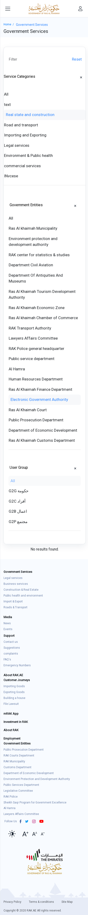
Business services (16, 583)
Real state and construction (30, 114)
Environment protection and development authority (33, 241)
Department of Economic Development (43, 430)
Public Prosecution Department (36, 420)
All (6, 94)
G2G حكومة (19, 491)
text (7, 104)
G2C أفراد (17, 501)
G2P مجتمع (18, 521)
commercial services (22, 165)
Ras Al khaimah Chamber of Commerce (43, 317)
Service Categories (19, 76)
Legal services (16, 145)
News (7, 623)
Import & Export (13, 601)
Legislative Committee (18, 790)
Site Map (67, 901)
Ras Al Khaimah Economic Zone (37, 307)
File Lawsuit (11, 704)
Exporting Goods (14, 692)
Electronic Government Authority (39, 399)
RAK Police (11, 796)
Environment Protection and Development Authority (37, 779)
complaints (11, 653)
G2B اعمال (18, 511)
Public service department (31, 358)
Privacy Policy (12, 901)
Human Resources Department (36, 379)
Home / (10, 24)
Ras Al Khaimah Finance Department (40, 389)
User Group (19, 467)
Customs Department (17, 767)
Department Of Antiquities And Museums (36, 278)
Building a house (14, 698)
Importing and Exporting (25, 135)
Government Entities (26, 205)
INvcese (11, 176)
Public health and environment (23, 595)
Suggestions (12, 647)
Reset (77, 59)
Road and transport (21, 125)
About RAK (11, 730)
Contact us (11, 642)
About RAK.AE (13, 675)
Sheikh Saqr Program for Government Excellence (35, 802)
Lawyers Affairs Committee (33, 338)
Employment (12, 738)
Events (8, 629)
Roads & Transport (15, 607)
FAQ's (7, 659)
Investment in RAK (16, 722)
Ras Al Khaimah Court (28, 409)
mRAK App (11, 713)
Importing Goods (14, 686)
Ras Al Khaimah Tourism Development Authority (42, 294)
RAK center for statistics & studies (39, 254)
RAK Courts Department (19, 755)
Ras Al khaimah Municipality (33, 228)
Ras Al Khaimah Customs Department (42, 440)
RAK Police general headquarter (36, 348)
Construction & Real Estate (21, 589)
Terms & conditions (41, 901)
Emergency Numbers (17, 665)
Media (8, 617)
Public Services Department (21, 785)
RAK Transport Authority (30, 328)
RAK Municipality (14, 761)
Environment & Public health (28, 155)
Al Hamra (17, 369)
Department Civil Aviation (31, 265)
